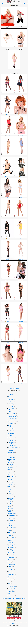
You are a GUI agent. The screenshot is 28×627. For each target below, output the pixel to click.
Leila (8, 238)
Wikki (9, 549)
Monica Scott (11, 398)
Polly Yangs (11, 428)
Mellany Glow (11, 539)
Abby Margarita (7, 259)
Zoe (9, 455)
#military (13, 388)
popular (2, 3)
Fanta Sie (10, 404)
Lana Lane (10, 406)
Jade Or (10, 467)
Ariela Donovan (12, 466)
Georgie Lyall (11, 547)
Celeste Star (11, 483)
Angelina (21, 383)
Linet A (9, 593)
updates (6, 3)
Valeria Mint (11, 545)
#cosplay (10, 388)
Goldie (9, 535)
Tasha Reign (11, 423)
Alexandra (10, 578)
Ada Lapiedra (11, 459)
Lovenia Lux (11, 534)
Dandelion (8, 135)
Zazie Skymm (11, 440)
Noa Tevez (10, 486)
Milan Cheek (11, 444)
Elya (9, 491)
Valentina (10, 481)
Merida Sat (11, 393)
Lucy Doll (10, 573)
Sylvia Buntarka (12, 564)
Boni (9, 585)
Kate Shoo (10, 484)
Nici (9, 506)
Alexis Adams (8, 93)
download (20, 3)
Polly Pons (10, 569)
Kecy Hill (10, 554)
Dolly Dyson (21, 114)
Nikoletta (10, 498)
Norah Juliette (11, 532)
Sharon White (11, 557)
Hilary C (21, 238)
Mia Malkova (11, 442)
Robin (9, 581)
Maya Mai (21, 93)
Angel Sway (11, 472)
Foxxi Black (11, 452)
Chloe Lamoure (12, 418)
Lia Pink (10, 500)
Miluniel (10, 568)
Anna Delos (11, 520)
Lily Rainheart (21, 321)
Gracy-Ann (21, 300)
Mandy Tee (21, 342)
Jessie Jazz (21, 135)
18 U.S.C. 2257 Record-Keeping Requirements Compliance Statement (12, 622)
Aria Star (10, 525)
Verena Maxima (12, 421)
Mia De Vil (10, 462)
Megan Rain (11, 438)
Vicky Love (10, 461)
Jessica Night (11, 576)
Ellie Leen (10, 411)
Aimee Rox (10, 401)
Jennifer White (11, 415)
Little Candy (11, 474)
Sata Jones (21, 259)
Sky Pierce (10, 454)
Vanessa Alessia (7, 383)
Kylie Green (11, 518)
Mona (9, 432)
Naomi (21, 197)
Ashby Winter (21, 155)
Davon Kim (11, 552)
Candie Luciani (12, 586)
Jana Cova (7, 300)
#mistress (17, 388)
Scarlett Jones (11, 437)
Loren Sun (10, 559)
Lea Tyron (10, 427)
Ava (9, 571)
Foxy (9, 469)
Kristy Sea (10, 542)
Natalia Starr (11, 512)
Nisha (9, 396)
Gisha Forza (11, 544)
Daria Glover (21, 280)
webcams (15, 3)
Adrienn (10, 561)
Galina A (10, 523)
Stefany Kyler (11, 527)
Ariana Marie (11, 551)
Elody (9, 562)
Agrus (9, 425)
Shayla (9, 510)
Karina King (11, 495)
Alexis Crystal (11, 445)
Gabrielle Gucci (7, 176)
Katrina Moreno (12, 515)
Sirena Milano (11, 595)
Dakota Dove (11, 513)
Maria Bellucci (11, 529)
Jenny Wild (10, 508)
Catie (21, 176)
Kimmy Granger (12, 416)
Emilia (9, 503)
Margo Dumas (11, 478)
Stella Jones (11, 433)
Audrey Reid (11, 476)
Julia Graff (10, 394)
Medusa (8, 342)
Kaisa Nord (11, 457)
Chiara (9, 501)
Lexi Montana (11, 403)
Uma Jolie (10, 479)
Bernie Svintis (11, 464)
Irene (9, 530)
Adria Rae (10, 450)
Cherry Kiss (21, 218)
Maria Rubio (11, 537)
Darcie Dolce (11, 493)
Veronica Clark (11, 588)
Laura (9, 489)
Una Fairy (10, 566)
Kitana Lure (8, 114)
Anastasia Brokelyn (13, 447)
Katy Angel (8, 280)
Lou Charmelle (12, 413)
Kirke (9, 583)
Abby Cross (11, 591)
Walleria (8, 197)
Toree (9, 505)
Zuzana (10, 435)
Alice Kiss (10, 522)
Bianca (9, 590)
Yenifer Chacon (7, 155)
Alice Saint (10, 496)
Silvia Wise (10, 399)
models (10, 3)
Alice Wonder (8, 218)
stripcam (26, 3)
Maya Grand (8, 321)
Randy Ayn (10, 556)
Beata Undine (11, 574)
